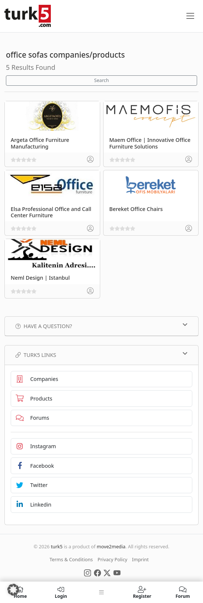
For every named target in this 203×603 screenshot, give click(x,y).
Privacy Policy (112, 559)
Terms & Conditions (71, 559)
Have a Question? (101, 326)
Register (142, 592)
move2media (111, 546)
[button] (13, 589)
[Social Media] (87, 572)
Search (101, 80)
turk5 (57, 546)
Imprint (140, 559)
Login (61, 592)
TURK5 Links (101, 354)
